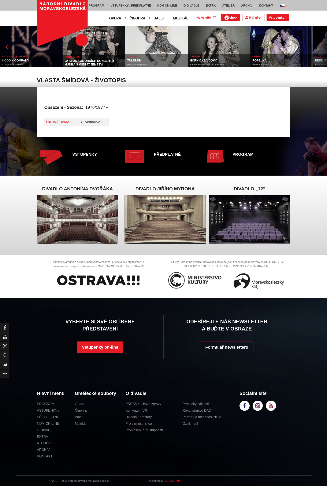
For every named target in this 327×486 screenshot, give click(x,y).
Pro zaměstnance (139, 423)
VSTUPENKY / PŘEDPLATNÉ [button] (131, 5)
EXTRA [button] (211, 5)
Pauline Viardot (260, 64)
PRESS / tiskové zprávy (143, 404)
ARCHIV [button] (247, 5)
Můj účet (253, 17)
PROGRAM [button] (96, 5)
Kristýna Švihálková (12, 64)
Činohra (81, 410)
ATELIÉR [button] (228, 5)
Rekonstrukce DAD (196, 410)
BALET (159, 18)
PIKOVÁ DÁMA (57, 122)
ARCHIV (43, 450)
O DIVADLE (46, 430)
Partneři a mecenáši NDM (201, 417)
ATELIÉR (44, 443)
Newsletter (206, 17)
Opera (79, 404)
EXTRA (42, 436)
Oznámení (190, 423)
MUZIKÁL (180, 18)
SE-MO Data (173, 480)
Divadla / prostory (139, 417)
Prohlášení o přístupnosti (144, 430)
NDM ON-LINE (48, 423)
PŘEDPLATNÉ (167, 154)
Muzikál (80, 423)
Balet (78, 417)
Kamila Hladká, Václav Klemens (207, 64)
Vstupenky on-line (100, 347)
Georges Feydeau (137, 64)
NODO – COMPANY (15, 60)
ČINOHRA (137, 18)
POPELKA (259, 60)
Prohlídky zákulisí (195, 404)
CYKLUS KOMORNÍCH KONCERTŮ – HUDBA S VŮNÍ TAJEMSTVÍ (90, 62)
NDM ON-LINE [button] (167, 5)
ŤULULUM (134, 60)
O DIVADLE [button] (191, 5)
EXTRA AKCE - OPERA (14, 56)
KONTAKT (45, 456)
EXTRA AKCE (72, 57)
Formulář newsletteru (226, 347)
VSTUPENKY (85, 154)
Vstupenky (278, 17)
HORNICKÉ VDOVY (203, 60)
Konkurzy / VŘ (136, 410)
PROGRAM (243, 154)
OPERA (115, 18)
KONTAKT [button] (266, 5)
